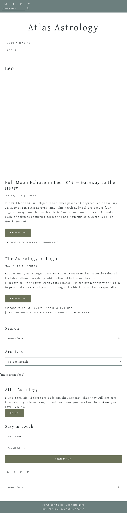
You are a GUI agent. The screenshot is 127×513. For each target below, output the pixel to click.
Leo (56, 242)
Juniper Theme (51, 509)
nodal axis (75, 312)
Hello (14, 413)
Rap (88, 312)
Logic (61, 312)
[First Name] (63, 436)
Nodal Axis (53, 308)
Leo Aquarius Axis (41, 312)
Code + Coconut (74, 509)
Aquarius (28, 308)
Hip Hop (21, 312)
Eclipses (27, 242)
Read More (18, 232)
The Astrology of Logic (31, 258)
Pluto (68, 308)
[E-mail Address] (63, 448)
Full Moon (43, 242)
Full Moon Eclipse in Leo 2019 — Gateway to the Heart (60, 185)
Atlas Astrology (63, 27)
